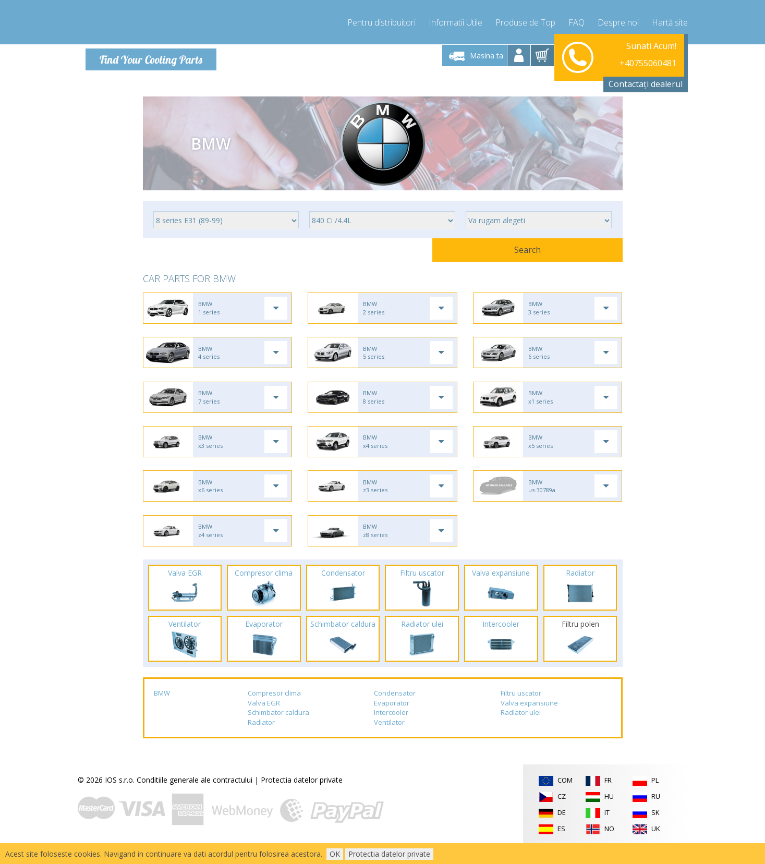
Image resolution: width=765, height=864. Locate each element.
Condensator (395, 707)
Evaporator (391, 717)
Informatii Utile (455, 21)
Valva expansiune (529, 717)
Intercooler (391, 727)
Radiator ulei (521, 727)
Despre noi (618, 21)
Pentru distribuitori (381, 21)
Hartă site (670, 21)
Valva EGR (264, 717)
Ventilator (389, 736)
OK (335, 854)
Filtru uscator (521, 707)
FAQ (576, 21)
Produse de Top (525, 21)
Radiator (261, 736)
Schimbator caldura (278, 727)
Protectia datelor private (302, 794)
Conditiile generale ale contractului (194, 794)
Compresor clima (274, 707)
